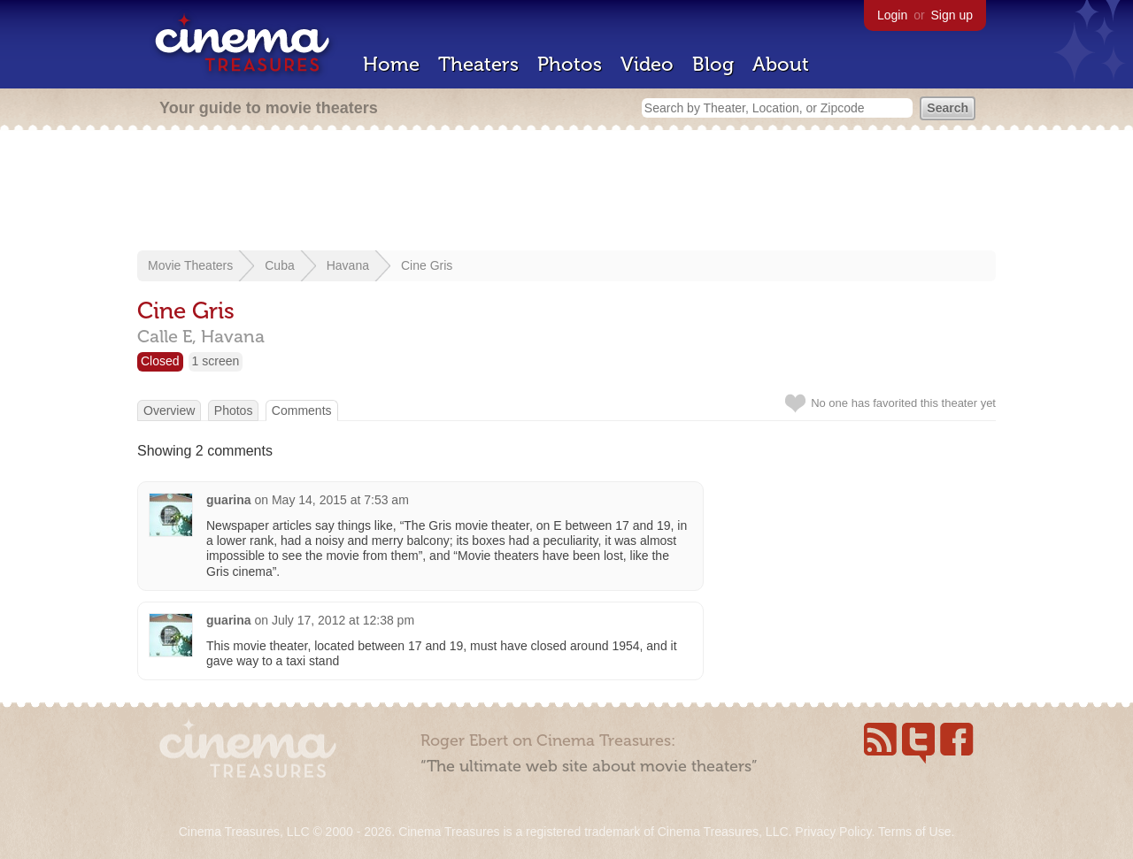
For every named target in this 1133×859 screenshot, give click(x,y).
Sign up (952, 15)
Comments (302, 410)
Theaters (478, 64)
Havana (348, 265)
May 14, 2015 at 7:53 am (340, 500)
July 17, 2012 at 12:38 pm (343, 620)
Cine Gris (426, 265)
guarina (228, 500)
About (780, 64)
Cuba (279, 265)
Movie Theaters (190, 265)
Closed (160, 361)
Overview (169, 410)
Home (391, 64)
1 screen (216, 361)
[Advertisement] (566, 192)
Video (647, 64)
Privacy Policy (833, 831)
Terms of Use (914, 831)
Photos (569, 64)
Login (892, 15)
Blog (713, 64)
